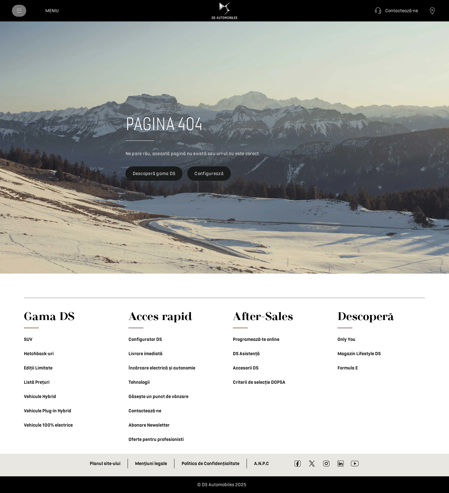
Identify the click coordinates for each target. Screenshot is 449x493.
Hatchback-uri (39, 353)
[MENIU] (19, 10)
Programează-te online (256, 339)
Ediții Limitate (38, 368)
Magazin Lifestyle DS (359, 353)
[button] (395, 10)
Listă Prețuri (36, 382)
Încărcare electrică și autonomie (161, 368)
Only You (346, 339)
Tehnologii (139, 382)
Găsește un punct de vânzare (158, 396)
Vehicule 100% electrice (48, 425)
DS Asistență (246, 353)
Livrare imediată (145, 353)
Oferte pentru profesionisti (156, 439)
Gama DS (49, 316)
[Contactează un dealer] (432, 10)
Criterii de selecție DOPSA (259, 382)
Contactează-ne (144, 411)
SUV (28, 339)
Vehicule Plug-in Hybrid (47, 411)
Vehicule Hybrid (40, 396)
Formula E (347, 368)
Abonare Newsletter (149, 425)
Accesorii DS (245, 368)
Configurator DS (145, 339)
